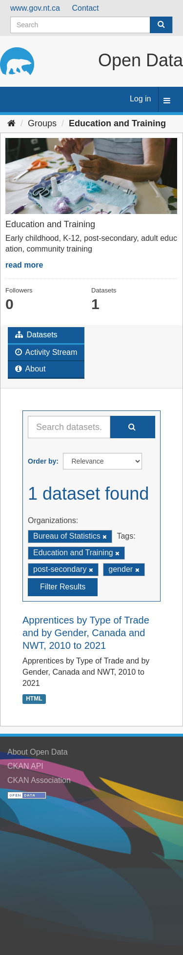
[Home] (11, 123)
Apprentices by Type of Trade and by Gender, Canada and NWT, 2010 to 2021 (85, 633)
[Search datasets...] (69, 427)
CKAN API (25, 766)
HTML (34, 699)
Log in (140, 99)
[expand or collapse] (167, 101)
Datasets (36, 335)
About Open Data (37, 752)
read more (24, 265)
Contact (85, 8)
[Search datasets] (91, 25)
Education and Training (117, 123)
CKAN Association (39, 780)
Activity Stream (46, 352)
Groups (42, 123)
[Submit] (161, 25)
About (30, 369)
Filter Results (62, 587)
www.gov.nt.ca (35, 8)
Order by (42, 461)
